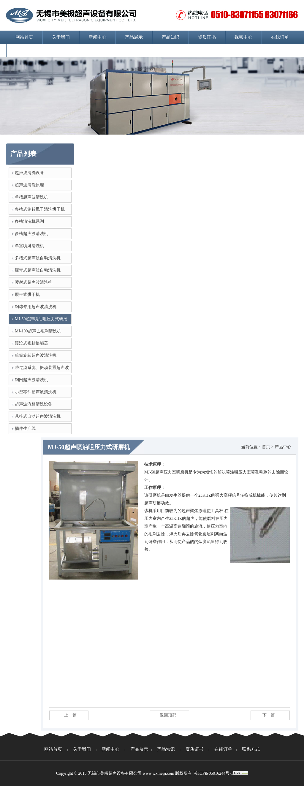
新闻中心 (97, 37)
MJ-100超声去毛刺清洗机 (38, 331)
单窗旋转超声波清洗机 (35, 355)
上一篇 (70, 715)
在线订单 (280, 37)
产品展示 (134, 37)
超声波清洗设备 (29, 173)
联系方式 (24, 50)
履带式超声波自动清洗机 (38, 270)
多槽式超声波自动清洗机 (38, 258)
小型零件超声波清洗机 (35, 392)
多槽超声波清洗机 (31, 233)
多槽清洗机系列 (29, 221)
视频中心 (243, 37)
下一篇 (268, 715)
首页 (266, 447)
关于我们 (61, 37)
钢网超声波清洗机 (31, 380)
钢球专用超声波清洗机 (35, 306)
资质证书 (207, 37)
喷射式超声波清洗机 (33, 282)
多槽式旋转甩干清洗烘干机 (40, 209)
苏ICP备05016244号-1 (213, 773)
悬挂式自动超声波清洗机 (38, 416)
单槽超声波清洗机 (31, 197)
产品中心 (283, 447)
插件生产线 (25, 428)
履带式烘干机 (27, 294)
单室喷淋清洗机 (29, 246)
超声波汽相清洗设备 (33, 404)
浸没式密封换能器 (31, 343)
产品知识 (170, 37)
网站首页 (24, 37)
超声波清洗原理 (29, 185)
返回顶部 (168, 715)
